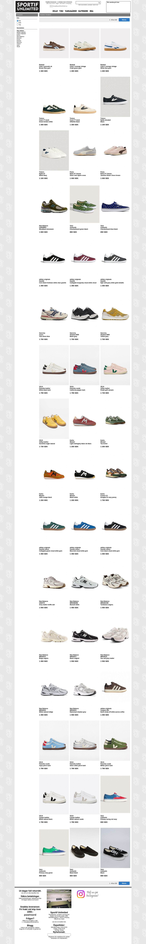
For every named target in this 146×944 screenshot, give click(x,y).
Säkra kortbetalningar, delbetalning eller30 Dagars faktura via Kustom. (30, 899)
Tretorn (19, 43)
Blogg (30, 925)
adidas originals (21, 32)
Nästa (124, 20)
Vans (18, 45)
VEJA (18, 46)
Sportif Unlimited (59, 912)
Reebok (19, 41)
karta (62, 919)
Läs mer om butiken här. (59, 921)
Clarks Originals (21, 33)
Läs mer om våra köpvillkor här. (30, 893)
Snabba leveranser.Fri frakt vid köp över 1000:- (30, 909)
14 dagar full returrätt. (30, 891)
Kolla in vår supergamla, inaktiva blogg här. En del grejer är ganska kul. (30, 928)
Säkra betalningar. (30, 896)
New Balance (20, 36)
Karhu (18, 35)
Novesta (19, 38)
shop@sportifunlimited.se (60, 6)
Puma (18, 39)
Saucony (19, 42)
